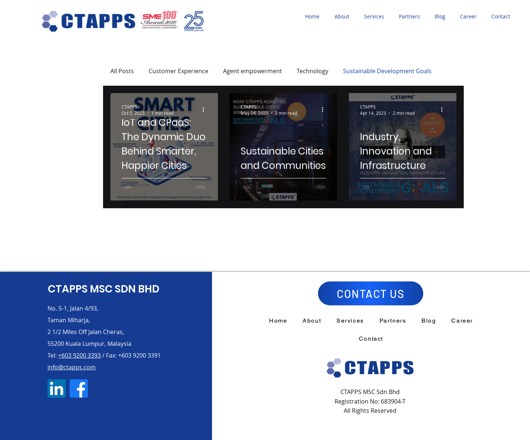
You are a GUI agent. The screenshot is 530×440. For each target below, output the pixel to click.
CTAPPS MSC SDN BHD (103, 289)
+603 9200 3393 (79, 355)
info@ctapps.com (71, 367)
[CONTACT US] (370, 293)
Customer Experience (178, 71)
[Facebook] (79, 388)
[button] (343, 16)
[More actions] (205, 109)
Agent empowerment (252, 71)
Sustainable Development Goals (387, 71)
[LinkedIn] (56, 388)
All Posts (122, 71)
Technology (312, 71)
